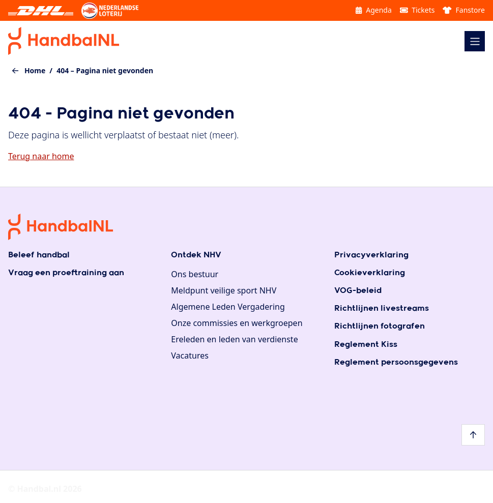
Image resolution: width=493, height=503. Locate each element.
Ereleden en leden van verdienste (234, 339)
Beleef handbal (39, 255)
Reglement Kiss (365, 344)
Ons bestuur (194, 274)
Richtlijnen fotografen (379, 326)
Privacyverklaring (371, 255)
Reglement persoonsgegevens (396, 362)
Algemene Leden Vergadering (228, 306)
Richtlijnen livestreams (381, 308)
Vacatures (190, 355)
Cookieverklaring (369, 273)
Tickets (417, 10)
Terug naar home (41, 156)
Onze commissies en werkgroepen (236, 323)
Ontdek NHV (196, 255)
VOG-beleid (358, 290)
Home (34, 70)
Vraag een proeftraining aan (66, 273)
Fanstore (464, 10)
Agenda (373, 10)
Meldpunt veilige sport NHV (223, 290)
